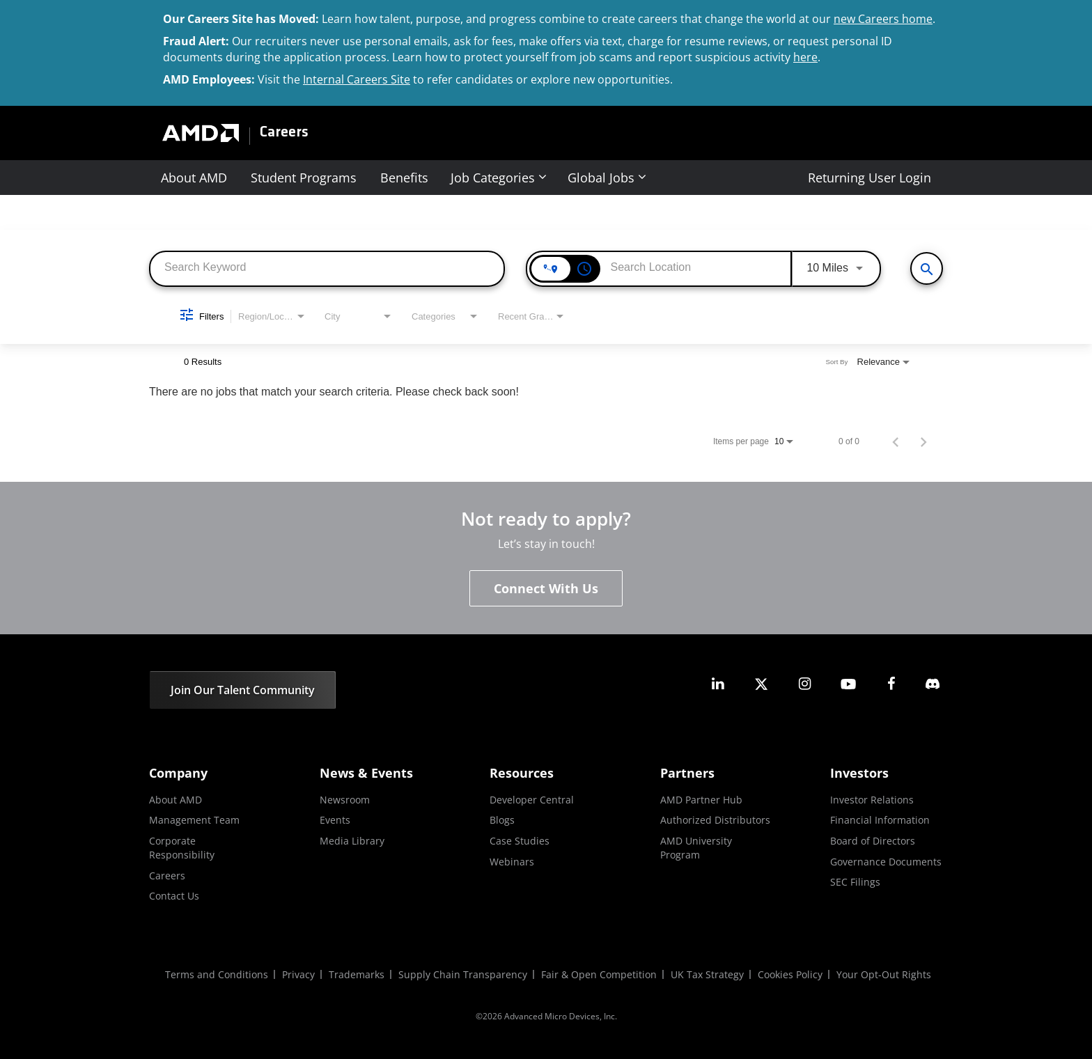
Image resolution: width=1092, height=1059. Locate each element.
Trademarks (356, 974)
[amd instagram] (804, 684)
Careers (284, 133)
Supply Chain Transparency (462, 974)
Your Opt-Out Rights (883, 974)
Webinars (512, 861)
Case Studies (519, 840)
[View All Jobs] (926, 268)
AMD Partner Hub (701, 799)
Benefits (404, 177)
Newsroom (345, 799)
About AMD (194, 177)
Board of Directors (872, 840)
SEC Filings (855, 881)
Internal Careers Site (356, 79)
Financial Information (880, 819)
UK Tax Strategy (707, 974)
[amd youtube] (848, 684)
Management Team (194, 819)
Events (335, 819)
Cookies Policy (790, 974)
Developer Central (532, 799)
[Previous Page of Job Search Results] (896, 441)
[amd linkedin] (718, 684)
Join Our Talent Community (243, 690)
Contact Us (174, 895)
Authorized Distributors (715, 819)
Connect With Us (546, 588)
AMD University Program (696, 847)
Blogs (502, 819)
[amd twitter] (761, 684)
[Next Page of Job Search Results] (923, 441)
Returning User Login (869, 177)
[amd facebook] (891, 684)
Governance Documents (886, 861)
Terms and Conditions (216, 974)
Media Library (352, 840)
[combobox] (327, 267)
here (805, 57)
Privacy (298, 974)
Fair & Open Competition (599, 974)
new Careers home (883, 18)
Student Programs (304, 177)
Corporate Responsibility (181, 847)
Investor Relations (872, 799)
